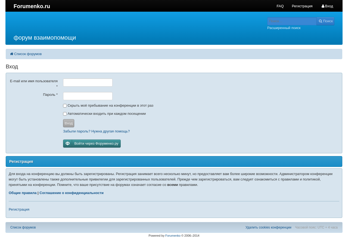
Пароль (50, 95)
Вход (69, 123)
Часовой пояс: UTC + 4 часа (316, 227)
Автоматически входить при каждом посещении (104, 114)
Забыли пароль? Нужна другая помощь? (96, 131)
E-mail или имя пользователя (34, 83)
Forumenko (173, 235)
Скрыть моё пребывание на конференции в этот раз (108, 105)
